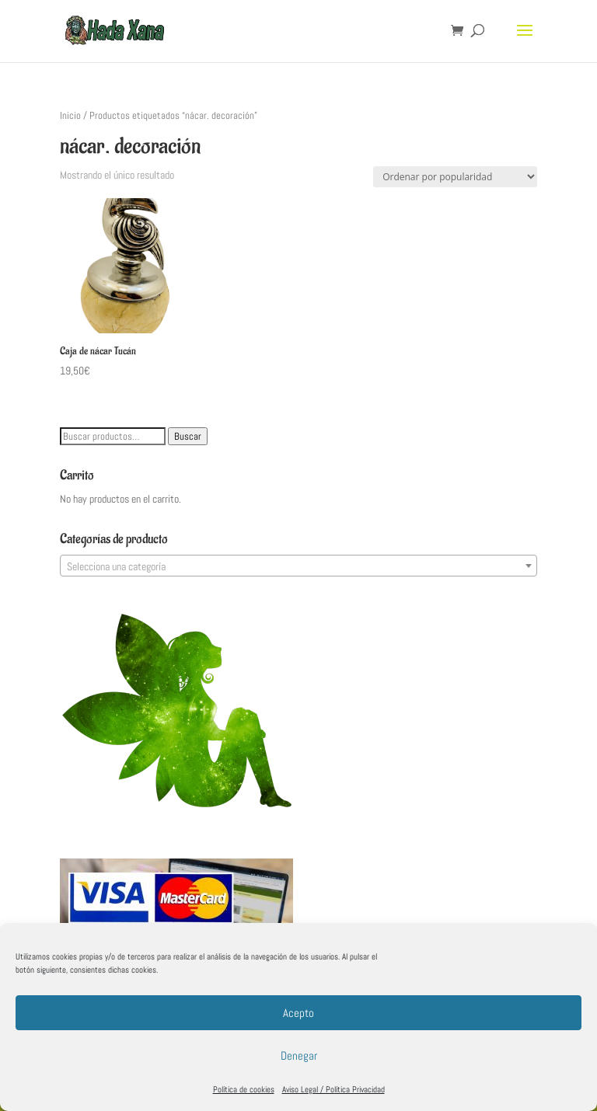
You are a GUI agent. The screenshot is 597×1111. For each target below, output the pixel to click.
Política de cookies (243, 1089)
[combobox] (298, 565)
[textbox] (298, 566)
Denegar (299, 1055)
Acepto (298, 1012)
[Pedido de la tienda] (455, 176)
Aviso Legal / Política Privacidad (333, 1089)
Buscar (187, 436)
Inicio (70, 115)
